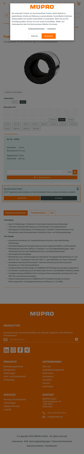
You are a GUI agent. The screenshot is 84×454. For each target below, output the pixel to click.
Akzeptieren (48, 36)
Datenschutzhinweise (36, 29)
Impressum (51, 29)
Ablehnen (34, 36)
